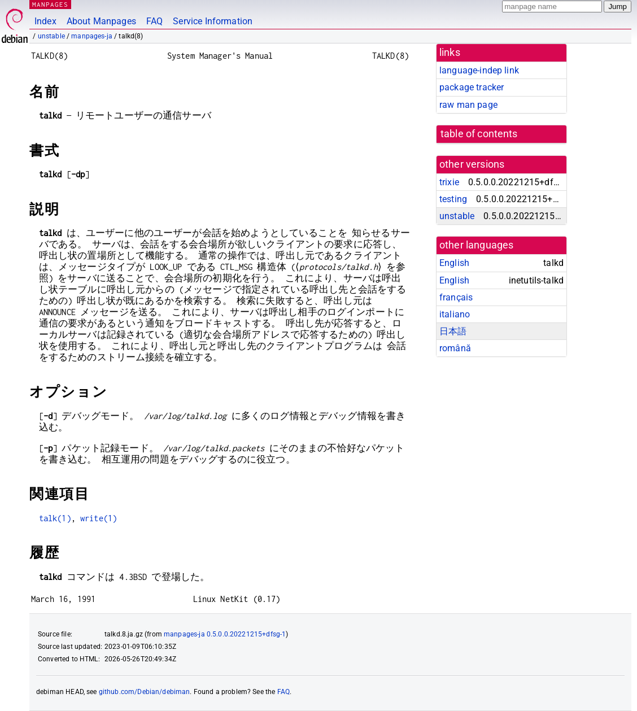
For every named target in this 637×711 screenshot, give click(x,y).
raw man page (468, 104)
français (456, 297)
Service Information (212, 21)
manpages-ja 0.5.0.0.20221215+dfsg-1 (225, 634)
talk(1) (55, 518)
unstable (51, 36)
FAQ (154, 21)
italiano (454, 314)
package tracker (471, 87)
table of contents (479, 133)
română (455, 348)
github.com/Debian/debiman (144, 692)
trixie (449, 182)
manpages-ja (91, 36)
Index (45, 21)
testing (453, 199)
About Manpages (101, 21)
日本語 (452, 331)
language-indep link (479, 70)
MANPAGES (50, 4)
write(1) (98, 518)
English (454, 263)
